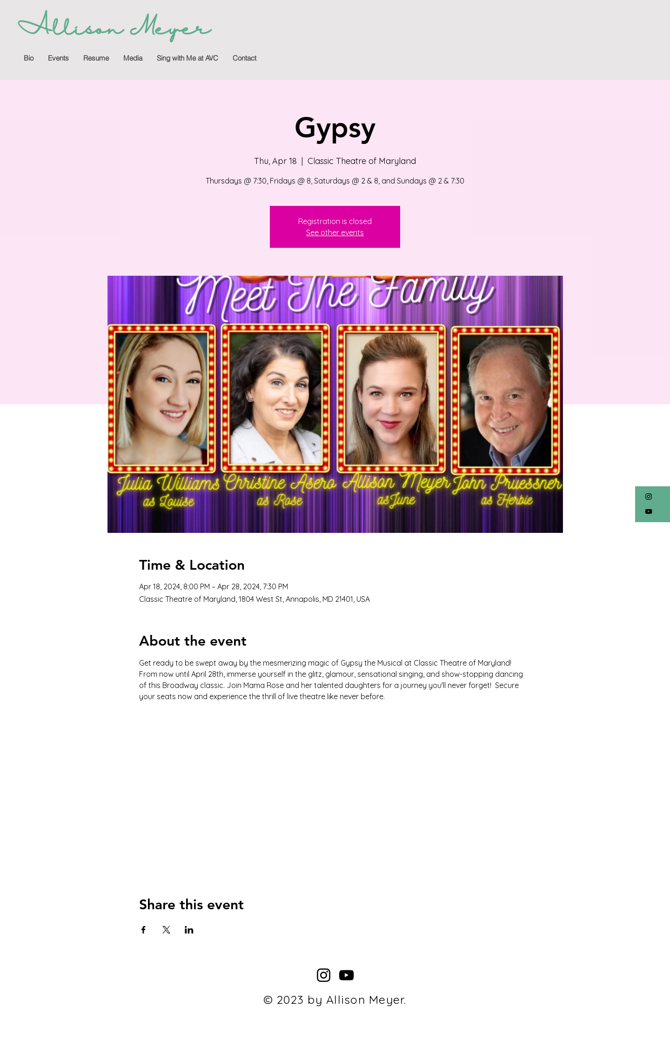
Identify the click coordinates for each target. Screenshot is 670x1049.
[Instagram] (648, 496)
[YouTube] (648, 511)
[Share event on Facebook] (143, 929)
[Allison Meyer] (113, 30)
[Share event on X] (166, 929)
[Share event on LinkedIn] (189, 929)
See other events (335, 232)
